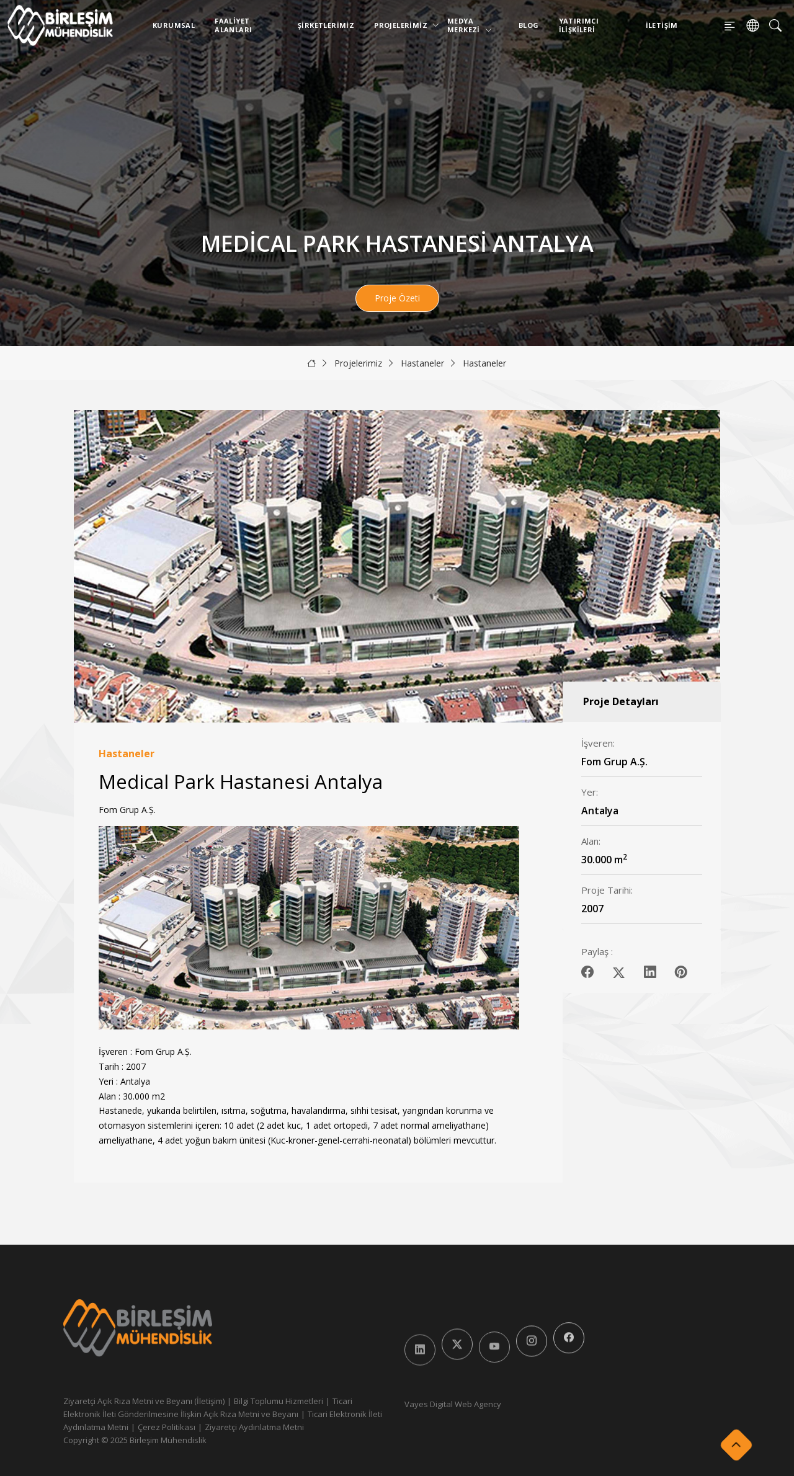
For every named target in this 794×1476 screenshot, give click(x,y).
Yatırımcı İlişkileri (579, 25)
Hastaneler (422, 363)
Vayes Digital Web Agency (452, 1404)
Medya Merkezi (469, 25)
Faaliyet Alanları (233, 25)
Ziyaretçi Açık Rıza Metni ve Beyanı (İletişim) (144, 1401)
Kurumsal (174, 25)
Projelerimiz (403, 25)
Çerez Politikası (166, 1427)
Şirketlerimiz (326, 25)
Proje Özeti (397, 298)
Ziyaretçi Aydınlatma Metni (254, 1427)
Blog (529, 25)
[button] (504, 927)
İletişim (662, 25)
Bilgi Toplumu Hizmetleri (278, 1401)
